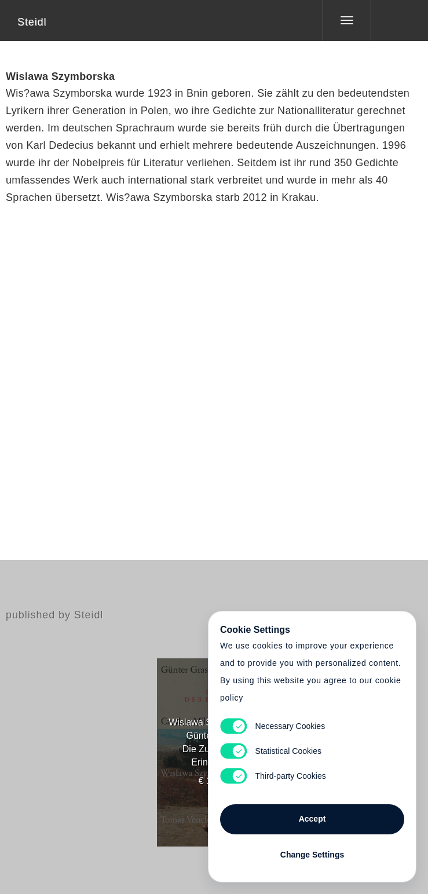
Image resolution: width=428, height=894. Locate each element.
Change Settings (312, 854)
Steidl (31, 22)
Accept (312, 818)
